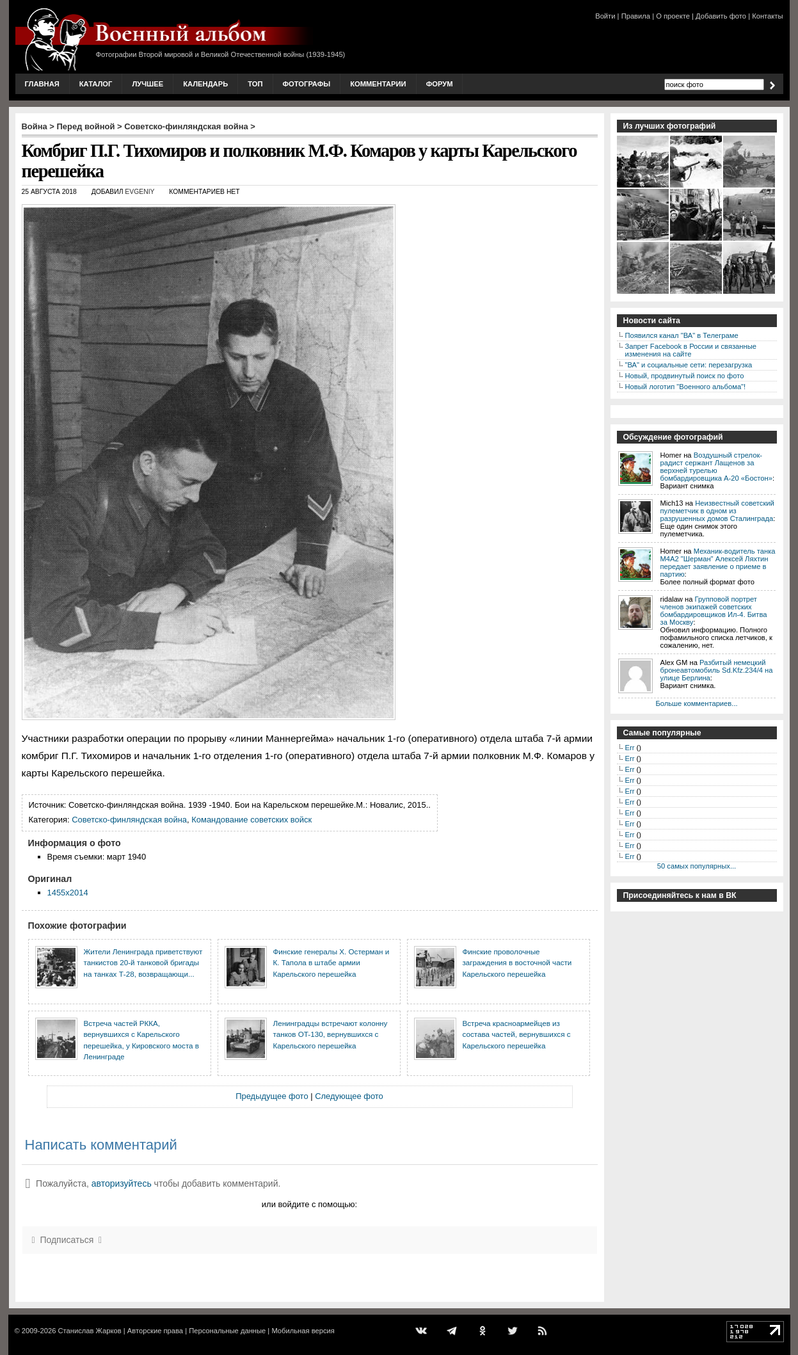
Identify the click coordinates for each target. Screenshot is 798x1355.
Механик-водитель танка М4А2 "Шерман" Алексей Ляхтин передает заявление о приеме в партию (718, 562)
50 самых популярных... (696, 866)
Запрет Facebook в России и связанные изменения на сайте (690, 350)
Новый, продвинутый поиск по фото (684, 376)
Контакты (767, 16)
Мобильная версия (302, 1331)
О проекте (673, 16)
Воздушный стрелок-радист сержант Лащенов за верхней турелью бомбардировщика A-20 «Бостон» (716, 466)
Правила (635, 16)
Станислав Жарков (89, 1331)
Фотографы (307, 84)
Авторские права (155, 1331)
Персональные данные (227, 1331)
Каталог (96, 84)
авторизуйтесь (122, 1183)
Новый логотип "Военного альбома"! (685, 386)
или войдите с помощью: (309, 1204)
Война (34, 126)
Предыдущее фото (271, 1096)
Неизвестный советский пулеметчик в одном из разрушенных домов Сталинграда (717, 510)
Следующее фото (349, 1096)
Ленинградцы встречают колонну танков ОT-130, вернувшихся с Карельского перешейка (330, 1034)
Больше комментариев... (696, 703)
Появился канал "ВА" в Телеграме (681, 335)
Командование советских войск (251, 819)
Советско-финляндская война (186, 126)
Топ (255, 84)
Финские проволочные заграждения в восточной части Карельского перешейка (517, 962)
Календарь (205, 84)
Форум (439, 84)
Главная (42, 84)
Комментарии (378, 84)
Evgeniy (139, 191)
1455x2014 (67, 892)
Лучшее (147, 84)
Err (630, 747)
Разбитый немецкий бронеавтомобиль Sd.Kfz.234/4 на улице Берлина (716, 670)
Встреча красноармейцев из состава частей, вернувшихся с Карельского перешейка (517, 1034)
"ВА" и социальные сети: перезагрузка (689, 365)
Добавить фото (721, 16)
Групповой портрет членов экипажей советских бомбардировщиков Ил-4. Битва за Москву (713, 610)
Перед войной (86, 126)
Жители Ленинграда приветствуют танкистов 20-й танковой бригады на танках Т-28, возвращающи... (143, 962)
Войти (605, 16)
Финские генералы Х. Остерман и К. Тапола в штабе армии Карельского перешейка (331, 962)
